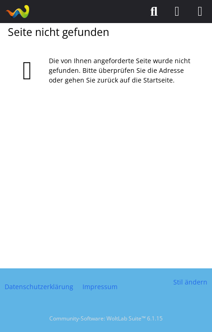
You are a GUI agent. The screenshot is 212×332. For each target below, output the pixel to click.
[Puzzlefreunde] (17, 11)
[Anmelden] (177, 11)
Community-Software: (106, 318)
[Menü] (200, 11)
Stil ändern (190, 282)
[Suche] (154, 11)
